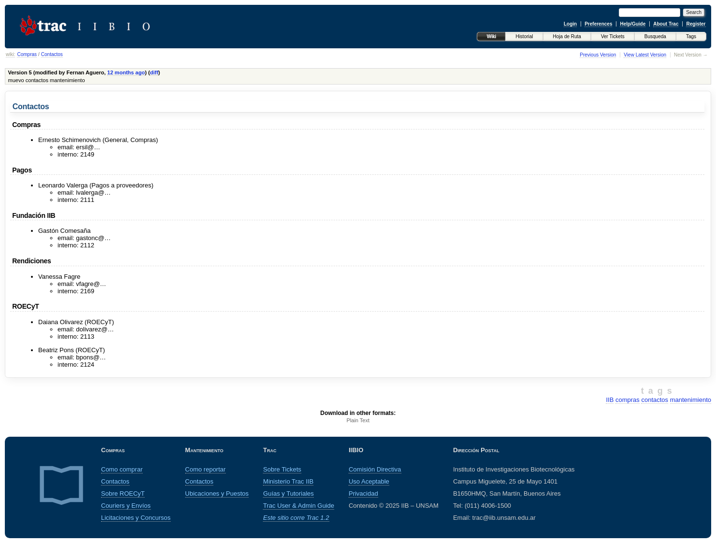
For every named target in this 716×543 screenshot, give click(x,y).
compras (627, 399)
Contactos (52, 54)
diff (154, 72)
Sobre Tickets (282, 469)
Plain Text (358, 420)
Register (695, 24)
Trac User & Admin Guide (298, 505)
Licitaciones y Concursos (136, 517)
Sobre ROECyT (123, 493)
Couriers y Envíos (126, 505)
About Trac (665, 24)
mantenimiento (690, 399)
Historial (524, 36)
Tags (691, 36)
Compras (27, 54)
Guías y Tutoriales (288, 493)
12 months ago (126, 72)
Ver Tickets (613, 36)
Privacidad (363, 493)
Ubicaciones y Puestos (217, 493)
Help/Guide (632, 24)
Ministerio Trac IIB (288, 481)
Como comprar (122, 469)
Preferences (598, 24)
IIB (610, 399)
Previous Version (598, 54)
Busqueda (655, 36)
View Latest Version (645, 54)
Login (570, 24)
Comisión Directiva (375, 469)
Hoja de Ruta (567, 36)
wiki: (10, 54)
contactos (654, 399)
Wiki (491, 36)
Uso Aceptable (369, 481)
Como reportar (205, 469)
